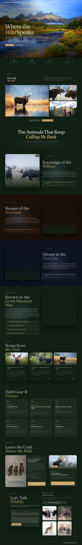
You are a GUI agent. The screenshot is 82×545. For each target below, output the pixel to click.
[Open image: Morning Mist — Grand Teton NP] (27, 100)
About (61, 2)
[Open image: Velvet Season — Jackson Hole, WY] (63, 92)
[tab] (21, 188)
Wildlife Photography (52, 2)
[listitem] (49, 513)
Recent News (68, 2)
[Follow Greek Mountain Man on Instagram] (54, 502)
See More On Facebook (47, 120)
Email (26, 511)
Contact (74, 2)
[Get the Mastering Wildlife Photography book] (36, 484)
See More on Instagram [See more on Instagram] (35, 120)
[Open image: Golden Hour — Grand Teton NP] (63, 108)
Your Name (14, 511)
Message (13, 516)
